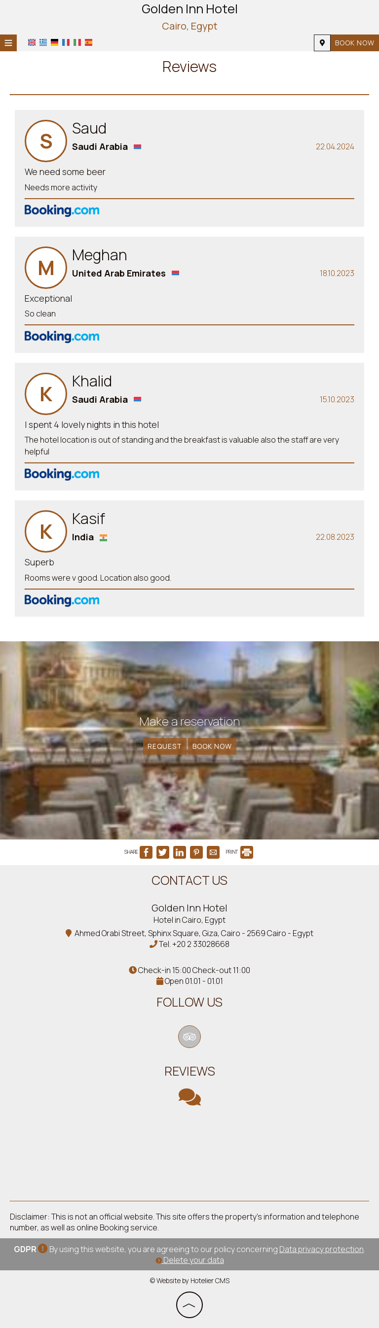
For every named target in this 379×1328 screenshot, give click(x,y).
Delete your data (189, 1260)
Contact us (189, 880)
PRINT (239, 851)
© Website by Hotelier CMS (189, 1280)
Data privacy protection (321, 1249)
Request (165, 746)
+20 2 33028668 (200, 944)
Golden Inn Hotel (189, 17)
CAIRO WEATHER (189, 1154)
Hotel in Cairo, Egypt (189, 919)
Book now (355, 42)
